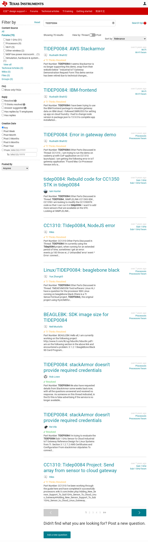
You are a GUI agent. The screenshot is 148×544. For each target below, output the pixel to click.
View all (7, 64)
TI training (63, 11)
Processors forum (137, 138)
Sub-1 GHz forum (138, 183)
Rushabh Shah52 (58, 55)
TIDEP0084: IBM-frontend (70, 90)
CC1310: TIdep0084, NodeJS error (79, 225)
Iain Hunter (55, 191)
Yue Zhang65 (56, 276)
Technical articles (46, 11)
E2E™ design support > (13, 11)
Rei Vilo (53, 427)
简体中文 (93, 11)
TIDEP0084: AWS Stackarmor (74, 48)
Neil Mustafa (56, 326)
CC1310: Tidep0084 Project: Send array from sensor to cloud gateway (80, 467)
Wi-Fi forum (140, 52)
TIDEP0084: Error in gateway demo (80, 134)
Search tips (137, 23)
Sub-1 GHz (141, 180)
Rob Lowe (54, 376)
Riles (51, 232)
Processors (140, 136)
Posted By (7, 164)
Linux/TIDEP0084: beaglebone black (82, 270)
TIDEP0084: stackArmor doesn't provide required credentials (77, 367)
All (3, 31)
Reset (37, 22)
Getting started (78, 11)
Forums (31, 11)
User (144, 3)
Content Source (10, 28)
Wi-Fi (143, 49)
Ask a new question (59, 534)
